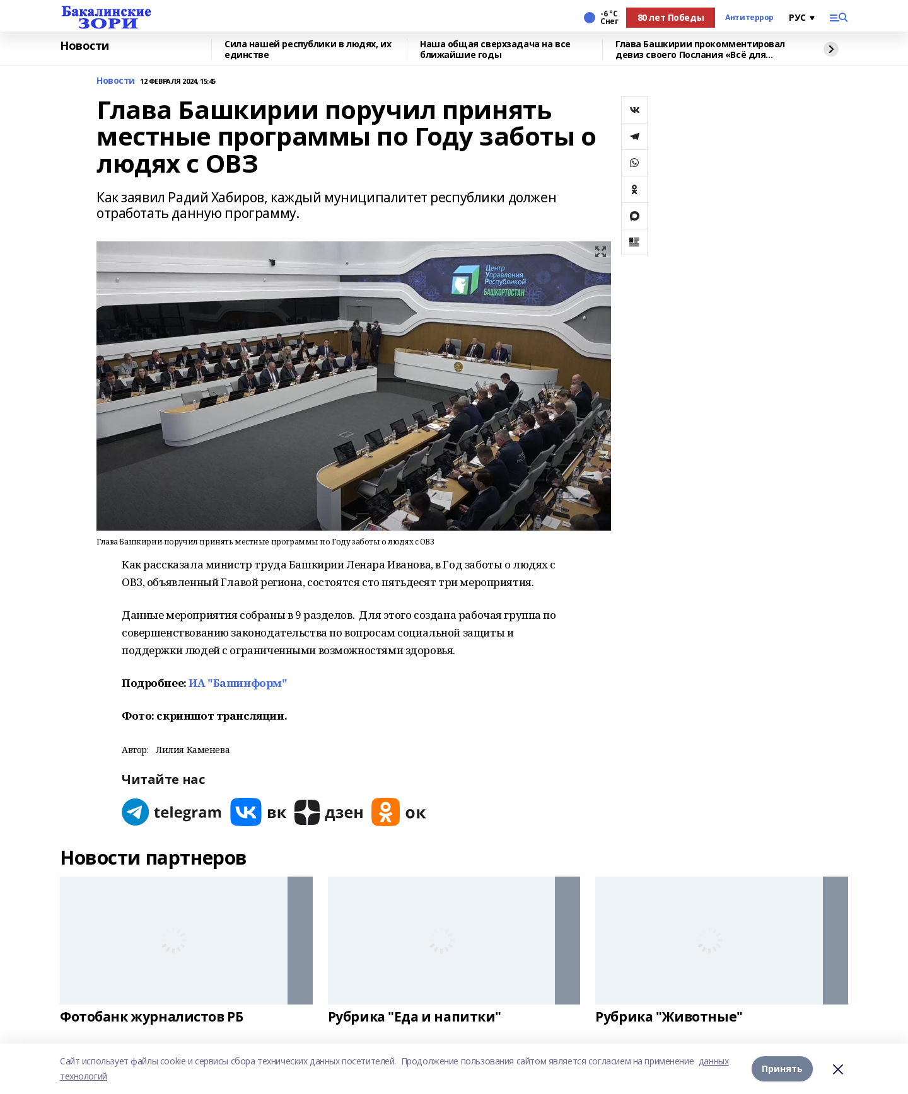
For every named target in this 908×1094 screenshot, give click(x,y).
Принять (782, 1068)
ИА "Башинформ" (238, 683)
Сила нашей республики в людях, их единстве (307, 49)
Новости (84, 46)
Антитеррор (749, 17)
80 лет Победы (670, 17)
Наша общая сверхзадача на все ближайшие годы (495, 49)
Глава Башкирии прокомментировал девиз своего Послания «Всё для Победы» (700, 49)
